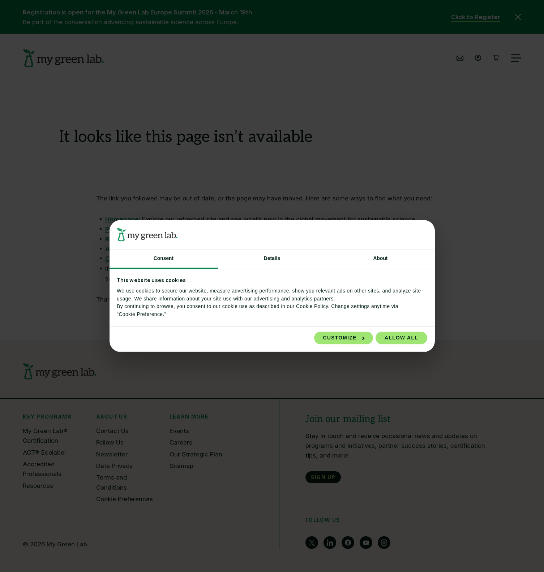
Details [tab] (272, 258)
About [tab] (380, 258)
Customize (344, 338)
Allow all (401, 338)
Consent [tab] (164, 258)
